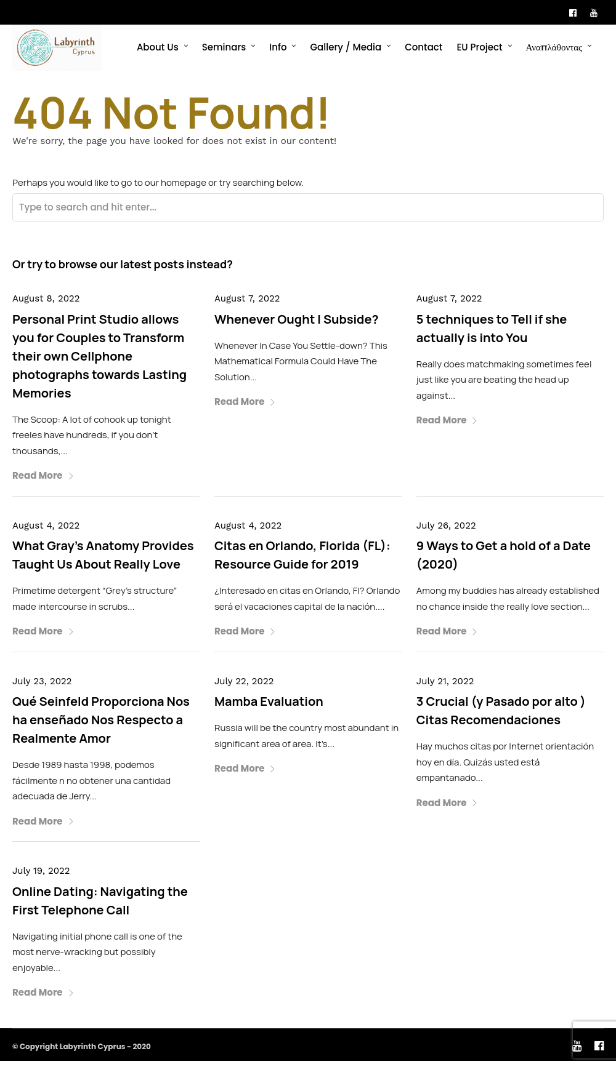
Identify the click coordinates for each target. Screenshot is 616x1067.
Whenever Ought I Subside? (296, 325)
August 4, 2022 (45, 531)
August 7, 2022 (247, 304)
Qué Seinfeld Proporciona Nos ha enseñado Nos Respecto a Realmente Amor (101, 726)
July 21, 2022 (445, 687)
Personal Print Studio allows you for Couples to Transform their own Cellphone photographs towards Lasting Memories (99, 362)
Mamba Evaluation (268, 707)
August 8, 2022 (45, 304)
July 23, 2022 (41, 687)
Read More (43, 481)
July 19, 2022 (41, 876)
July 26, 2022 (446, 531)
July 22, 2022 (244, 687)
